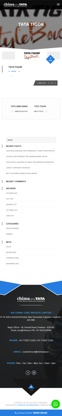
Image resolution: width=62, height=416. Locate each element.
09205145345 (40, 412)
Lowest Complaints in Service (18, 168)
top (31, 390)
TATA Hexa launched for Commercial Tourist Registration (30, 151)
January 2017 (11, 204)
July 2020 (9, 199)
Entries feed (11, 252)
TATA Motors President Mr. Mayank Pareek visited (26, 156)
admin (13, 71)
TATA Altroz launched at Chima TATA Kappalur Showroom (30, 162)
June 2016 (10, 216)
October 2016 (11, 210)
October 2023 (11, 193)
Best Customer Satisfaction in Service (21, 173)
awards (9, 234)
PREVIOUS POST (19, 111)
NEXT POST (40, 111)
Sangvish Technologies (27, 405)
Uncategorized (12, 228)
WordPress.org (12, 263)
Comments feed (12, 258)
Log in (8, 247)
